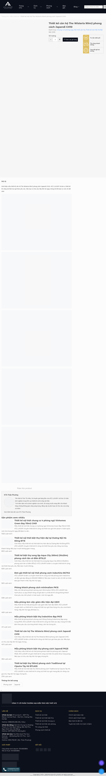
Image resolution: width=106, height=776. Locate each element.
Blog (76, 7)
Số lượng (52, 36)
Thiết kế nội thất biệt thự (44, 718)
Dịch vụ (35, 7)
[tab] (36, 181)
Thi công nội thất (41, 727)
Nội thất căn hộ (79, 30)
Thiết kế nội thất (41, 715)
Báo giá (64, 7)
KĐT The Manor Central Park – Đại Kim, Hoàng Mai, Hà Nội (17, 717)
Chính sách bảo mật (76, 715)
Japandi (17, 685)
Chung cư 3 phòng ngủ (65, 30)
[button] (11, 769)
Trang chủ (21, 7)
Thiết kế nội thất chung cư (45, 721)
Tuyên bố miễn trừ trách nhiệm (80, 724)
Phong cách (49, 7)
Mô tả (3, 181)
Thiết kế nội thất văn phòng (45, 724)
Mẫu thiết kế (14, 16)
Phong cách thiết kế (42, 730)
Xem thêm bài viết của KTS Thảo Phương (17, 512)
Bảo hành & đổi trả (75, 721)
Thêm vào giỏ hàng (70, 39)
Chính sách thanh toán (77, 718)
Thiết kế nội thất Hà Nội (94, 30)
